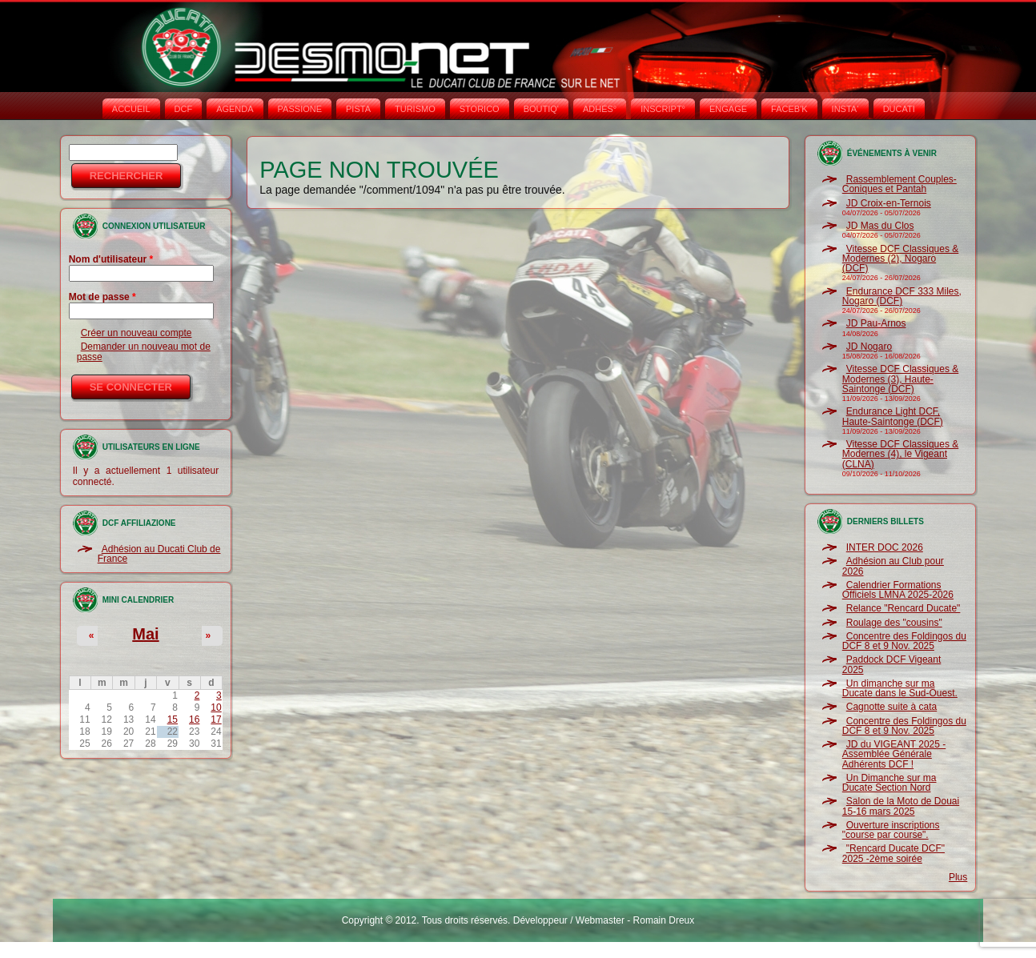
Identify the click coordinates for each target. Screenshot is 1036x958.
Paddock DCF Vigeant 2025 (892, 664)
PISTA (358, 109)
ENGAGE (728, 109)
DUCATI (899, 109)
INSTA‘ (845, 109)
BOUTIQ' (541, 109)
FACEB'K (789, 109)
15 (172, 719)
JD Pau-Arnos (876, 323)
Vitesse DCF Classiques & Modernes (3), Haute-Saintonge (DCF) (900, 379)
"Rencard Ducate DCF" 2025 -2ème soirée (893, 853)
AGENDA (234, 109)
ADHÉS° (599, 109)
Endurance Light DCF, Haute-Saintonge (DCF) (892, 416)
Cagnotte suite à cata (891, 706)
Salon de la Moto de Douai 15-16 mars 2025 (900, 806)
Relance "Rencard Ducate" (903, 608)
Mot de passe (102, 297)
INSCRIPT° (662, 109)
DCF (184, 109)
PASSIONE (300, 109)
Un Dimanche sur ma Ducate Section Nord (889, 782)
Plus (958, 877)
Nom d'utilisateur (111, 259)
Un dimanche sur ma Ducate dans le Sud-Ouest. (900, 688)
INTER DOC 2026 (884, 547)
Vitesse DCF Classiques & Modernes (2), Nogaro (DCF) (900, 259)
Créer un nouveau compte (136, 333)
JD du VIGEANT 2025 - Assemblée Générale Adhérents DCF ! (894, 754)
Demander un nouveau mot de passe (144, 351)
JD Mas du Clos (880, 225)
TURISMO (415, 109)
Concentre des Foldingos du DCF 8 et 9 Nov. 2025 (904, 641)
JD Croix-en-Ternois (888, 203)
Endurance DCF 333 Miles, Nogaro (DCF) (902, 296)
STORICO (480, 109)
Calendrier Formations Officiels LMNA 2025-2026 (898, 589)
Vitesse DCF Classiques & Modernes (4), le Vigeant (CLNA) (900, 454)
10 (216, 707)
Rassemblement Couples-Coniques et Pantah (899, 184)
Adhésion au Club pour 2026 (893, 565)
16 (194, 719)
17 (216, 719)
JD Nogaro (869, 346)
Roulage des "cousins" (894, 622)
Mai (145, 634)
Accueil (131, 109)
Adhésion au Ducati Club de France (159, 553)
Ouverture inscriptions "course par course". (891, 830)
